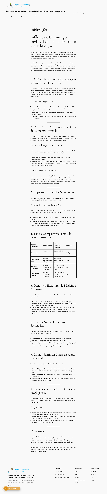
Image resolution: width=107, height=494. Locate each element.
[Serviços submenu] (79, 477)
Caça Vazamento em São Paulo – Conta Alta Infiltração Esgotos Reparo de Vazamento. (35, 11)
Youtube (93, 471)
